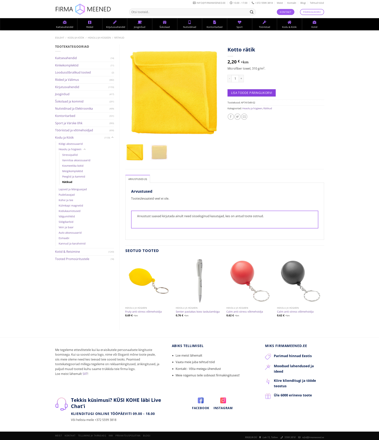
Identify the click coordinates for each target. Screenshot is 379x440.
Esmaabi (64, 238)
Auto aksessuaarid (70, 232)
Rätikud (119, 37)
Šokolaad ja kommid (69, 101)
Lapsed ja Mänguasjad (73, 189)
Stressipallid (70, 155)
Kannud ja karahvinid (72, 243)
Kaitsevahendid (66, 58)
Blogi (303, 2)
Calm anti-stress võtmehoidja (244, 311)
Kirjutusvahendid (67, 87)
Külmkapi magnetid (71, 205)
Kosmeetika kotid (72, 165)
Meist (280, 2)
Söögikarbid (66, 222)
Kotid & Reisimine (67, 252)
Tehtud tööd (317, 2)
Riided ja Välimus (67, 80)
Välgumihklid (67, 216)
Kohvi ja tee (66, 200)
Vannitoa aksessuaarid (76, 160)
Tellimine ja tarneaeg (92, 435)
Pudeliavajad (67, 194)
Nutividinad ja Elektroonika (74, 108)
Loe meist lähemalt (189, 355)
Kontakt (291, 2)
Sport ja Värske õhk (68, 123)
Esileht (59, 37)
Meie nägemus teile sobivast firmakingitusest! (208, 375)
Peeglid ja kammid (73, 176)
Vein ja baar (66, 227)
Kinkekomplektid (66, 65)
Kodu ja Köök (76, 37)
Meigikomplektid (72, 171)
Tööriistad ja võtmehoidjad (74, 130)
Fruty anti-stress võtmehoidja (143, 311)
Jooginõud (62, 94)
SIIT (85, 374)
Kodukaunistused (70, 211)
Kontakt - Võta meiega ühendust (198, 368)
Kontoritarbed (65, 116)
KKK (111, 435)
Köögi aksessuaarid (71, 144)
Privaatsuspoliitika (128, 435)
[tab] (137, 179)
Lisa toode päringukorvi (251, 93)
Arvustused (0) (137, 179)
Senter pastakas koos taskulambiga (198, 311)
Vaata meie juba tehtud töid (195, 362)
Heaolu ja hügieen (99, 37)
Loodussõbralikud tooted (73, 72)
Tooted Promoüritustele (72, 259)
